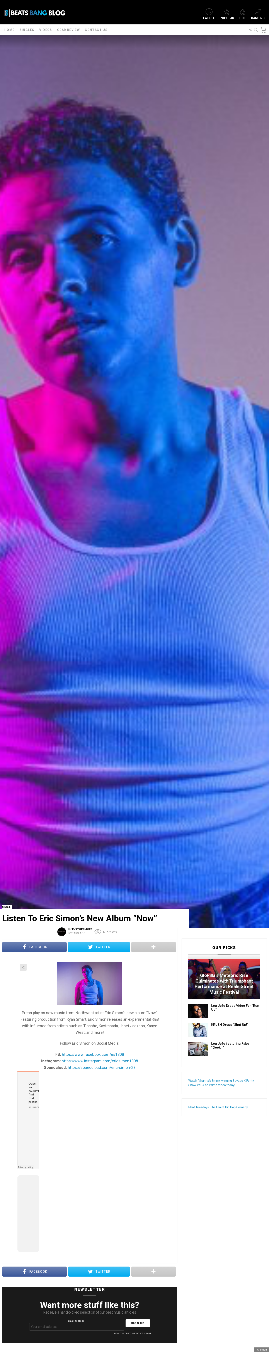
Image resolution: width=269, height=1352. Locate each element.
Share (23, 967)
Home (9, 30)
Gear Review (68, 30)
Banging (258, 14)
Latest (209, 14)
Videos (45, 30)
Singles (27, 30)
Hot (242, 14)
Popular (227, 14)
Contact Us (96, 30)
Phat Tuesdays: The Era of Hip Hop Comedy (218, 1107)
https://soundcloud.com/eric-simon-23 (102, 1067)
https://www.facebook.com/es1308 (93, 1054)
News (223, 968)
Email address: (76, 1325)
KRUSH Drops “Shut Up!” (229, 1025)
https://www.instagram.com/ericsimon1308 (100, 1061)
